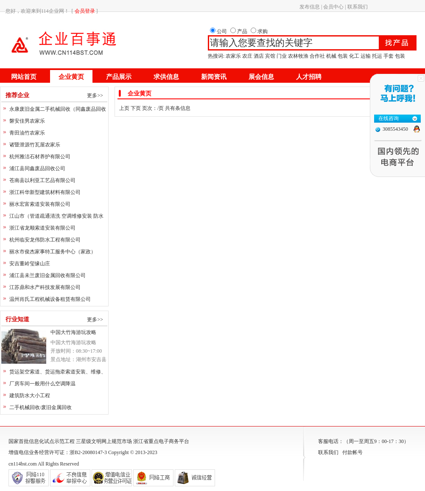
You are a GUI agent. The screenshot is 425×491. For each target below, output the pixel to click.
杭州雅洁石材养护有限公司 (39, 157)
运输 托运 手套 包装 (383, 56)
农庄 (247, 56)
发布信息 (309, 7)
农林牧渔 (298, 56)
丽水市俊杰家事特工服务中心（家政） (52, 252)
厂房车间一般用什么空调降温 (42, 384)
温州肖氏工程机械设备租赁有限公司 (50, 299)
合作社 (317, 56)
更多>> (95, 95)
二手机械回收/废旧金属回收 (40, 407)
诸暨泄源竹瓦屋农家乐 (34, 145)
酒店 (259, 56)
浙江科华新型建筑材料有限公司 (45, 192)
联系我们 (357, 7)
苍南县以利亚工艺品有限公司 (42, 180)
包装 (343, 56)
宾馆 (270, 56)
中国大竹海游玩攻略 (73, 332)
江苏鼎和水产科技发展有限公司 (45, 287)
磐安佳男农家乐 (27, 121)
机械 (331, 56)
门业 (282, 56)
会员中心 (333, 7)
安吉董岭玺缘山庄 (29, 264)
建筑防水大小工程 (29, 395)
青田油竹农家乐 (27, 133)
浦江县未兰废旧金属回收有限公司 (47, 275)
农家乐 (233, 56)
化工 (354, 56)
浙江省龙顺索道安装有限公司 (42, 228)
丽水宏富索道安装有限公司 (39, 204)
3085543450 (395, 129)
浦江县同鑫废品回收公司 (37, 168)
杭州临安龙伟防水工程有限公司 (45, 240)
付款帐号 (352, 452)
